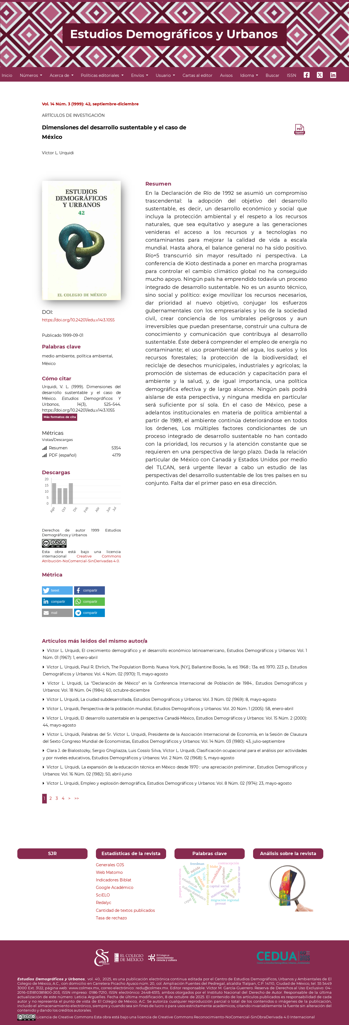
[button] (57, 590)
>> (76, 798)
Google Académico (114, 887)
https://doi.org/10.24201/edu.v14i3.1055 (78, 319)
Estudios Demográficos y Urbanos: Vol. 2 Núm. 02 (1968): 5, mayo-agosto (163, 757)
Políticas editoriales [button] (100, 75)
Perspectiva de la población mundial (117, 708)
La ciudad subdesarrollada (107, 699)
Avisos (226, 75)
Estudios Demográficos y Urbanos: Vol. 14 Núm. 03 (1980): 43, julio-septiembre (208, 741)
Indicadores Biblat (113, 879)
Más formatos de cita (60, 417)
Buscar (272, 75)
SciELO (103, 895)
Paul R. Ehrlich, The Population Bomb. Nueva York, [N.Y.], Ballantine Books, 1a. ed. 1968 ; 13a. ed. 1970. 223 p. (185, 667)
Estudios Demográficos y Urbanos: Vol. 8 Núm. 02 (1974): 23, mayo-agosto (219, 783)
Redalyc (103, 902)
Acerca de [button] (60, 75)
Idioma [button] (247, 75)
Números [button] (29, 75)
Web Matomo (109, 872)
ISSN (291, 75)
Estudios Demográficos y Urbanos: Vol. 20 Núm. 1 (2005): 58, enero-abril (223, 708)
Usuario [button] (164, 75)
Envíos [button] (138, 75)
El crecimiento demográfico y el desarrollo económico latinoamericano (154, 650)
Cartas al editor (198, 75)
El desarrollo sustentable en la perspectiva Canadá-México (138, 718)
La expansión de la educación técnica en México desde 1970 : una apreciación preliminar (168, 767)
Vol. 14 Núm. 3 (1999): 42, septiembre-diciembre (90, 103)
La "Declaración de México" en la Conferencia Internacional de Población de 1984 (169, 683)
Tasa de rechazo (111, 917)
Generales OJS (110, 864)
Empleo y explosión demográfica (113, 783)
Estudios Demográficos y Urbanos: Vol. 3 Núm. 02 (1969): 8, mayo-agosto (204, 699)
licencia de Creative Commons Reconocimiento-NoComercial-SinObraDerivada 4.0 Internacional (226, 1017)
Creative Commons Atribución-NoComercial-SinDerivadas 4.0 (81, 558)
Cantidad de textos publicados (125, 910)
